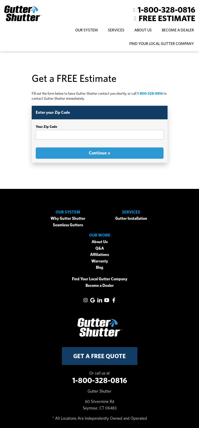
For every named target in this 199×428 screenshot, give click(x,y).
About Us (100, 241)
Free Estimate (167, 18)
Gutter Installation (131, 218)
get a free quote (99, 356)
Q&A (99, 248)
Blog (99, 267)
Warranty (99, 261)
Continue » (99, 152)
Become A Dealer (178, 30)
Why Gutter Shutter (68, 218)
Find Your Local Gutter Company (161, 43)
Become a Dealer (100, 285)
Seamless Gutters (68, 225)
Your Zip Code (46, 127)
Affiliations (99, 254)
